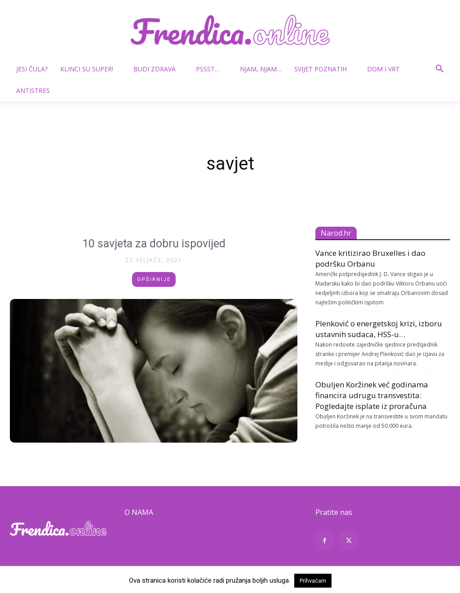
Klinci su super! (90, 69)
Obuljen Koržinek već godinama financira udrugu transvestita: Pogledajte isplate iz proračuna (371, 395)
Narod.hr (336, 233)
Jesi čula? (32, 69)
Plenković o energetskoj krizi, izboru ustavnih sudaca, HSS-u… (378, 328)
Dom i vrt (387, 69)
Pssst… (211, 69)
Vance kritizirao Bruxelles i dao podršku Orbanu (370, 258)
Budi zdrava (158, 69)
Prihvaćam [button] (313, 580)
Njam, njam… (261, 69)
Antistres (33, 90)
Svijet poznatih (324, 69)
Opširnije (154, 279)
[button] (439, 70)
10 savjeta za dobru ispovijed (154, 243)
